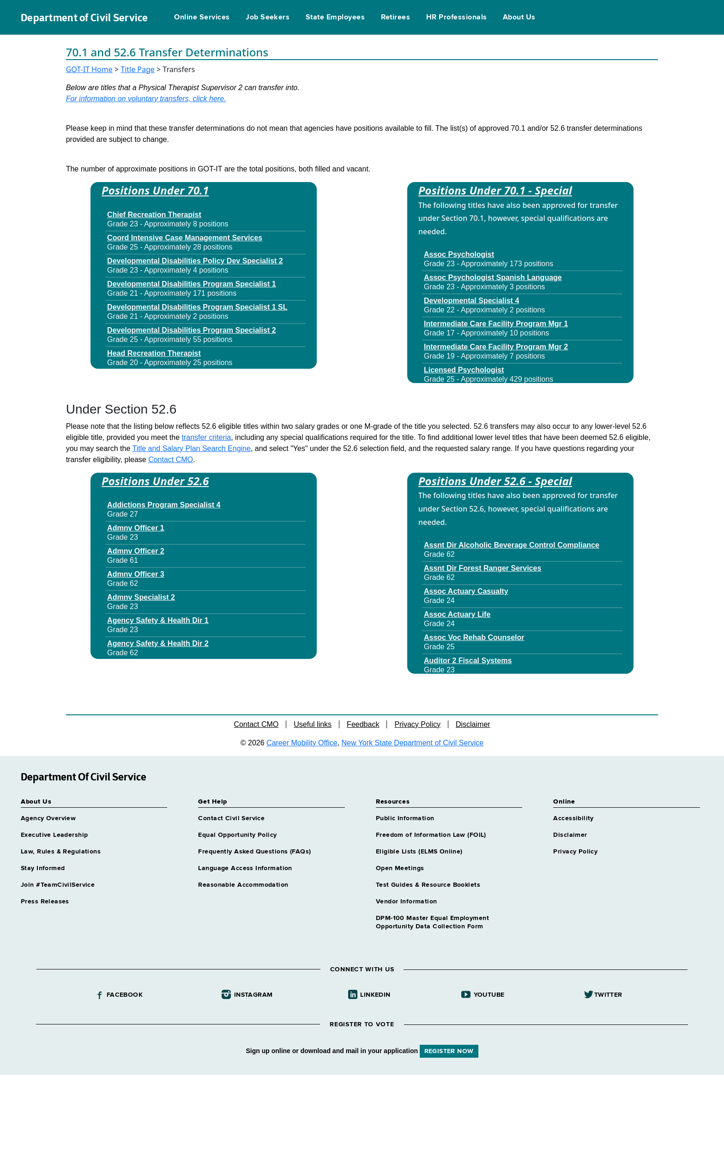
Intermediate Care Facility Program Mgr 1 (496, 324)
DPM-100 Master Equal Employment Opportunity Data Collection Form (432, 922)
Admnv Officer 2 (135, 551)
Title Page (138, 69)
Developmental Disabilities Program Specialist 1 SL (197, 307)
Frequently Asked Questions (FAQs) (254, 851)
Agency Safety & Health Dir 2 (158, 643)
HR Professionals (456, 17)
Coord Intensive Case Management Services (184, 238)
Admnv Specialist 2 (141, 597)
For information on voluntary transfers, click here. (146, 99)
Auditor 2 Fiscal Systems (468, 660)
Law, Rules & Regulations (61, 851)
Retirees (395, 17)
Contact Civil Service (231, 818)
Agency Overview (48, 818)
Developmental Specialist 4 (471, 301)
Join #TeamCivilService (58, 885)
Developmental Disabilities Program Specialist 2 (191, 330)
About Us (519, 17)
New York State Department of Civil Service (413, 743)
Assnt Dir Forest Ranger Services (482, 568)
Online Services (201, 17)
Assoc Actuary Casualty (466, 591)
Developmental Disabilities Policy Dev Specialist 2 (195, 261)
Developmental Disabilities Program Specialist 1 (191, 284)
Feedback (363, 724)
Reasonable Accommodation (243, 885)
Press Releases (45, 901)
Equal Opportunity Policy (237, 835)
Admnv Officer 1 (135, 528)
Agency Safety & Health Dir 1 (158, 620)
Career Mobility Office (302, 743)
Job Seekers (268, 17)
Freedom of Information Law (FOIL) (431, 835)
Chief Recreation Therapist (154, 215)
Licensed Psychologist (464, 370)
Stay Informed (43, 868)
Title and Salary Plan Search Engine (191, 448)
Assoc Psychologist (459, 254)
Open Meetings (400, 868)
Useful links (313, 724)
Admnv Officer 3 (135, 574)
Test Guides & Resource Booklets (428, 885)
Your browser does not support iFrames (362, 1121)
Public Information (405, 818)
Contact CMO (170, 459)
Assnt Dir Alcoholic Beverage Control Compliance (511, 545)
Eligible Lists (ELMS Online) (419, 851)
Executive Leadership (54, 835)
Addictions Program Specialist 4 (163, 505)
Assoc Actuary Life (457, 614)
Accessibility (573, 818)
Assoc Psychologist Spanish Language (493, 277)
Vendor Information (406, 901)
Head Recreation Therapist (154, 353)
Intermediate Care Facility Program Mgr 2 (496, 347)
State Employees (335, 17)
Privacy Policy (417, 724)
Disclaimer (473, 724)
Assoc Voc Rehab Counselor (474, 637)
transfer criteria (206, 437)
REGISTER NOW (449, 1051)
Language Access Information (245, 868)
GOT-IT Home (89, 69)
